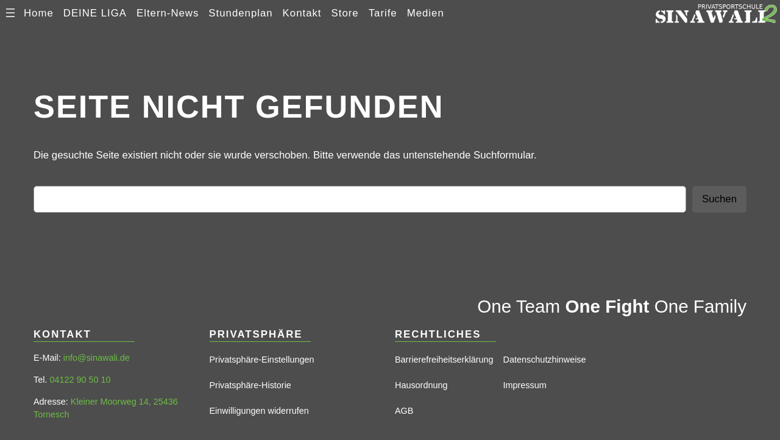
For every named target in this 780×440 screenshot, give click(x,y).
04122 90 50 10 (79, 380)
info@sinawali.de (96, 358)
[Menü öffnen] (10, 12)
